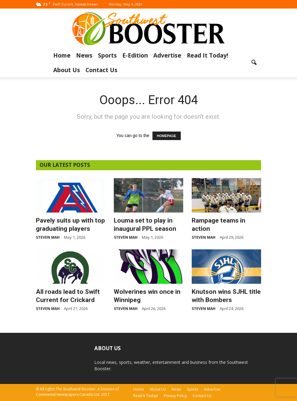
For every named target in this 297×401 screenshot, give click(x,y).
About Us (66, 70)
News (84, 55)
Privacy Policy (175, 395)
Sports (107, 55)
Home (62, 55)
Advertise (167, 55)
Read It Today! (207, 55)
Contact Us (101, 70)
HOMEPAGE (166, 136)
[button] (253, 62)
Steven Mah (48, 237)
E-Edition (135, 55)
